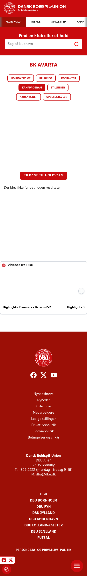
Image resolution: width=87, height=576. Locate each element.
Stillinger (58, 88)
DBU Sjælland (43, 531)
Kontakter (68, 78)
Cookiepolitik (43, 431)
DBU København (43, 519)
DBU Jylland (43, 513)
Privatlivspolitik (43, 425)
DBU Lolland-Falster (43, 525)
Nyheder (43, 400)
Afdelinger (43, 406)
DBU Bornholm (43, 500)
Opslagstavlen (56, 97)
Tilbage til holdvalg (43, 175)
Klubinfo (45, 78)
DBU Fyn (43, 507)
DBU (43, 494)
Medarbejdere (43, 412)
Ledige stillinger (43, 419)
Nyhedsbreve (44, 394)
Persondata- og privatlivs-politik (43, 550)
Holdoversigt (20, 78)
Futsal (43, 538)
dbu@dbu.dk (46, 474)
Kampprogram (32, 88)
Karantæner (28, 97)
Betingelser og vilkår (43, 437)
